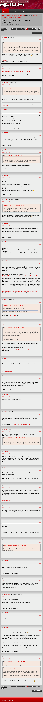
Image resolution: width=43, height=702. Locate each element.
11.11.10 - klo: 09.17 (6, 84)
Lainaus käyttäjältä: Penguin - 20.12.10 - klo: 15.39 (14, 668)
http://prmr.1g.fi (5, 105)
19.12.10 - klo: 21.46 (6, 542)
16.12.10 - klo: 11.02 (6, 431)
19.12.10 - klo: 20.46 (6, 522)
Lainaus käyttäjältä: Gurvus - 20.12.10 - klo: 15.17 (14, 661)
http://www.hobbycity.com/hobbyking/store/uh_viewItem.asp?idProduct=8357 (19, 349)
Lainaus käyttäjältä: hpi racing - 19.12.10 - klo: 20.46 (15, 545)
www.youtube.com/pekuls (7, 371)
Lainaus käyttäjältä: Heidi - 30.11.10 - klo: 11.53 (14, 305)
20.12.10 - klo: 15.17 (6, 615)
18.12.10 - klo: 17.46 (6, 487)
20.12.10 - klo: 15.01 (6, 596)
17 (35, 28)
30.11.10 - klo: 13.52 (6, 324)
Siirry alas (4, 28)
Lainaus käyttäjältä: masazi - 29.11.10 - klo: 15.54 (14, 155)
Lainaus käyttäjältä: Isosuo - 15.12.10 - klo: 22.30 (14, 437)
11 (18, 28)
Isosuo (6, 411)
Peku (5, 358)
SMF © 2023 (3, 698)
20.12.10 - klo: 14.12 (6, 580)
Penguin (6, 394)
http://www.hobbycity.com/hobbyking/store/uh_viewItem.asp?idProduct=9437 (19, 275)
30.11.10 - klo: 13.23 (6, 301)
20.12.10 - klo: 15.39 (6, 629)
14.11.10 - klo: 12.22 (6, 112)
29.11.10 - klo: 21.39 (6, 244)
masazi (6, 132)
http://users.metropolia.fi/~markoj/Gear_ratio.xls (20, 424)
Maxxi (5, 37)
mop (5, 299)
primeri (6, 82)
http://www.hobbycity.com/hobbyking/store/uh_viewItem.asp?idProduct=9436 (19, 291)
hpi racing (6, 519)
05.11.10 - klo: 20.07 (6, 39)
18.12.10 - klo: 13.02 (6, 453)
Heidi (5, 260)
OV (4, 66)
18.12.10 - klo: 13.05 (6, 469)
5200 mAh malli (12, 315)
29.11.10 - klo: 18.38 (6, 177)
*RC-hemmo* (7, 109)
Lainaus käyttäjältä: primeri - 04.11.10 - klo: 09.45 (14, 88)
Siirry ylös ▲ (40, 698)
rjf (36, 15)
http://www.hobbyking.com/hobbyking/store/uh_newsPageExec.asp (17, 71)
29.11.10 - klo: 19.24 (6, 201)
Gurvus (6, 451)
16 (32, 28)
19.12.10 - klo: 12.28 (6, 507)
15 (29, 28)
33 (39, 28)
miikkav (6, 150)
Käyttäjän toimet (37, 690)
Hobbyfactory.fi (5, 60)
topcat (5, 429)
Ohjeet (29, 698)
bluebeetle (7, 594)
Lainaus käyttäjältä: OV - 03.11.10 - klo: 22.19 (13, 43)
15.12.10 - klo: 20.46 (6, 378)
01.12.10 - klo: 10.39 (6, 360)
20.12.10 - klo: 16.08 (6, 658)
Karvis (5, 199)
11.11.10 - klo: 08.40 (6, 68)
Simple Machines (9, 698)
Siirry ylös (4, 686)
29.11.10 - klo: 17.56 (6, 152)
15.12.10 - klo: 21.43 (6, 396)
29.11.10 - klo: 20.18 (6, 225)
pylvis (34, 15)
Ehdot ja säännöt (34, 698)
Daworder (6, 578)
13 (24, 28)
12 (21, 28)
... (16, 28)
